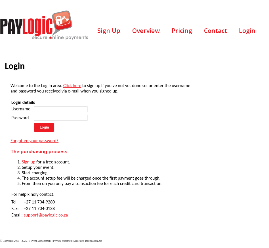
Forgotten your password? (34, 140)
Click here (72, 85)
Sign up (28, 162)
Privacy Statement (62, 240)
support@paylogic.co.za (46, 215)
